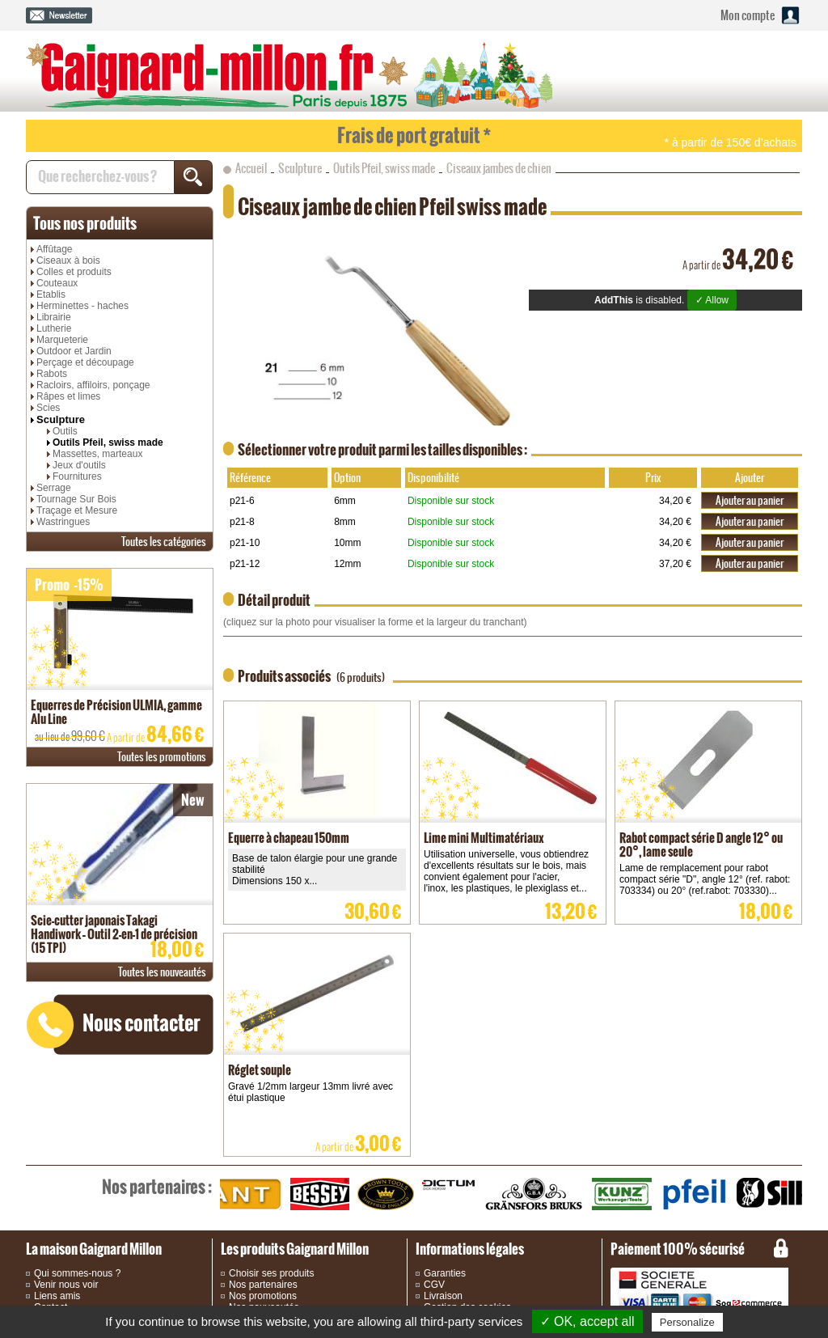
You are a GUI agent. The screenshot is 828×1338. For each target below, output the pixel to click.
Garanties (445, 1273)
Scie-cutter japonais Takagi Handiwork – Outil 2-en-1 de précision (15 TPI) (114, 934)
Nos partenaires (263, 1284)
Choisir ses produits (271, 1273)
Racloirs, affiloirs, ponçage (93, 385)
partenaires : (157, 1187)
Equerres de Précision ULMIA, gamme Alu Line (116, 712)
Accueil (251, 168)
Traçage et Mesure (76, 510)
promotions (161, 756)
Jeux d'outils (79, 465)
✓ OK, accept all (587, 1321)
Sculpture (60, 419)
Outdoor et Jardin (74, 351)
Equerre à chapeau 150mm (288, 837)
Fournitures (77, 476)
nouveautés (162, 972)
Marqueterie (62, 339)
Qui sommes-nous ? (77, 1273)
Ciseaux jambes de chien (498, 168)
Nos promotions (263, 1296)
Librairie (53, 317)
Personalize (687, 1322)
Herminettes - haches (82, 305)
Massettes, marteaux (97, 453)
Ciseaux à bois (68, 260)
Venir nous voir (66, 1284)
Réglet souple (259, 1070)
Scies (48, 407)
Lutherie (53, 328)
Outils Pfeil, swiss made (108, 442)
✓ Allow (712, 300)
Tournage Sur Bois (76, 499)
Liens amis (57, 1296)
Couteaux (57, 283)
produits (85, 223)
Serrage (53, 487)
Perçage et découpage (85, 362)
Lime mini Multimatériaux (484, 837)
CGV (434, 1284)
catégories (163, 541)
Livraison (443, 1296)
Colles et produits (74, 271)
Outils (65, 431)
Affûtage (54, 249)
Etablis (50, 294)
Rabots (51, 373)
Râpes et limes (68, 396)
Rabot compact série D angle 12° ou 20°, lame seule (701, 844)
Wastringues (63, 521)
